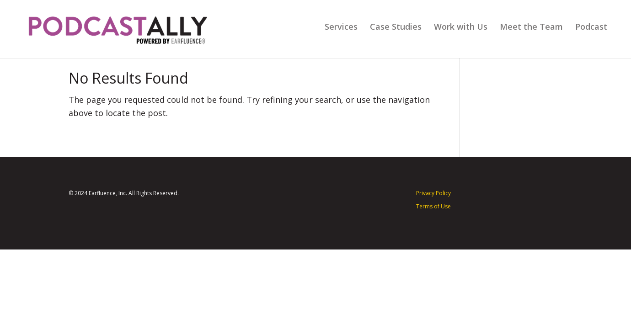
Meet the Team (531, 27)
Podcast (591, 27)
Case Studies (396, 27)
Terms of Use (433, 206)
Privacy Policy (433, 193)
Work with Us (460, 27)
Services (341, 27)
